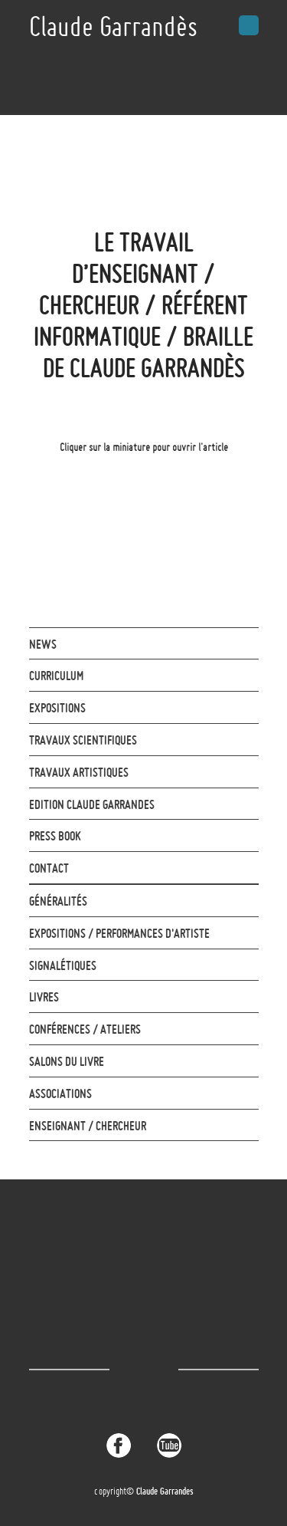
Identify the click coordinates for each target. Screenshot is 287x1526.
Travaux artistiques (79, 772)
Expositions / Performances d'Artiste (119, 933)
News (43, 644)
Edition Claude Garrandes (92, 804)
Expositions (57, 707)
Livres (44, 997)
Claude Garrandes (165, 1491)
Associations (60, 1093)
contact (49, 868)
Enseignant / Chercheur (87, 1125)
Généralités (58, 901)
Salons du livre (66, 1061)
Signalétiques (62, 965)
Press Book (55, 836)
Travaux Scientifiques (83, 740)
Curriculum (56, 675)
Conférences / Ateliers (85, 1029)
